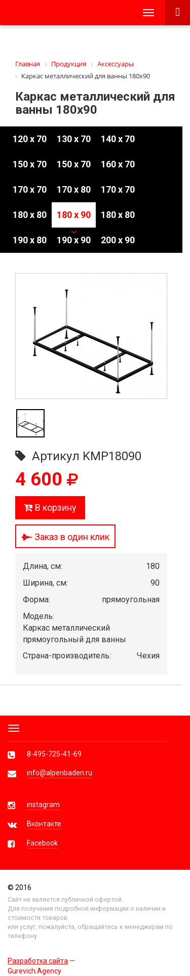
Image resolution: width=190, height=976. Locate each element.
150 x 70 (30, 164)
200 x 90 (118, 240)
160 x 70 (118, 164)
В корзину (50, 507)
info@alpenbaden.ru (59, 773)
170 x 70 (30, 189)
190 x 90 (74, 240)
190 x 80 (30, 240)
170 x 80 (74, 189)
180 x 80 (30, 214)
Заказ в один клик (65, 536)
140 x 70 (118, 139)
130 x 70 (74, 139)
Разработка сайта (38, 961)
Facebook (42, 843)
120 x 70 (30, 139)
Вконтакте (44, 824)
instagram (43, 805)
